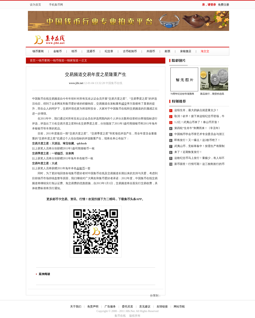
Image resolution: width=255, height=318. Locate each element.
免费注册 (223, 4)
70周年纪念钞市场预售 (182, 93)
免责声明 (92, 306)
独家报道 (72, 60)
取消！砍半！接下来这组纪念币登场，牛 (199, 116)
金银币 (57, 51)
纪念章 (109, 51)
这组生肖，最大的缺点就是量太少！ (196, 110)
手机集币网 (56, 4)
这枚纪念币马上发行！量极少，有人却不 (199, 158)
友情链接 (162, 306)
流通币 (91, 51)
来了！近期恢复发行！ (188, 152)
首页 (32, 60)
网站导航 (179, 306)
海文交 (205, 51)
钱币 (60, 153)
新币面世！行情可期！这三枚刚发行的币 (199, 163)
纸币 (74, 51)
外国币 (151, 51)
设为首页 (35, 4)
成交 (124, 103)
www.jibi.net (76, 83)
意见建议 (144, 306)
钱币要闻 (38, 51)
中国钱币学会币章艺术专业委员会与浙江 (199, 134)
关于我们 (75, 306)
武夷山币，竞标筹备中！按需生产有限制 (199, 146)
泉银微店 (185, 51)
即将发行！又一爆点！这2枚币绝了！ (197, 140)
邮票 (167, 51)
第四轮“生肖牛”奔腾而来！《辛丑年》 (197, 128)
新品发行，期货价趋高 (212, 93)
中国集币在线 (114, 83)
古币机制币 (130, 51)
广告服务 (110, 306)
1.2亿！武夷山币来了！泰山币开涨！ (197, 122)
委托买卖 (127, 306)
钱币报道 (58, 60)
